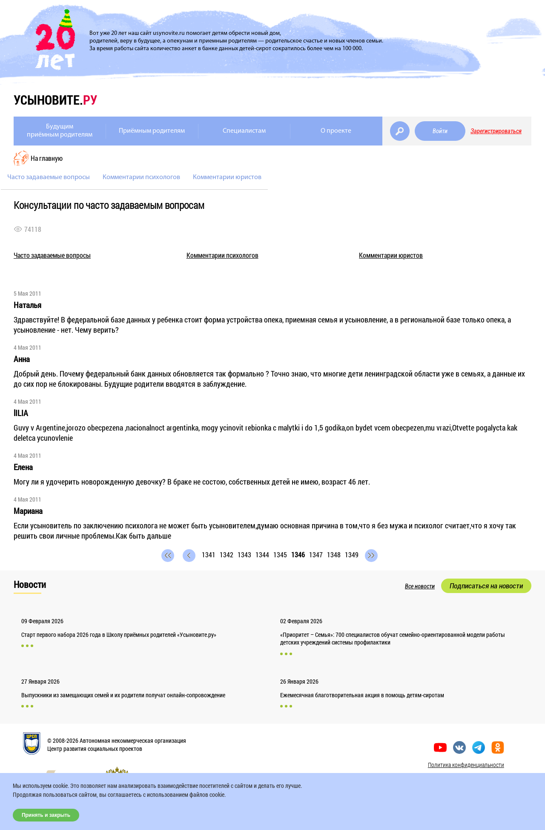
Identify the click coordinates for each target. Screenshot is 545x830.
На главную (47, 158)
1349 (352, 554)
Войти (440, 131)
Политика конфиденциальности (466, 765)
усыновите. (55, 99)
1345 (280, 554)
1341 (208, 554)
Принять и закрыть (46, 815)
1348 (334, 554)
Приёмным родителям (152, 131)
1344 (262, 554)
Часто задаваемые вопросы (48, 177)
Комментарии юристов (227, 177)
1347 (316, 554)
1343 (244, 554)
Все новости (420, 586)
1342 (226, 554)
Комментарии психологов (141, 177)
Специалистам (244, 131)
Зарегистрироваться (496, 131)
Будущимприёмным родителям (59, 130)
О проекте (336, 131)
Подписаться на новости (486, 586)
